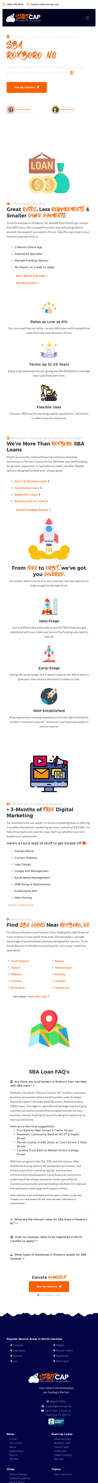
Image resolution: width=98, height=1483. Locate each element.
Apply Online (16, 1451)
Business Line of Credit (30, 501)
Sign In (13, 1455)
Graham (60, 981)
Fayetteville (62, 1355)
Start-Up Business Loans (31, 481)
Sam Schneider (23, 109)
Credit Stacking (63, 1455)
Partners (14, 1459)
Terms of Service (18, 1474)
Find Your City (31, 996)
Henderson (62, 987)
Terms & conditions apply (21, 904)
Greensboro (19, 1350)
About (12, 1447)
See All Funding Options (33, 509)
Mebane (16, 974)
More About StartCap (31, 275)
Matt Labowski (67, 109)
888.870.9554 (58, 1401)
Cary (15, 1361)
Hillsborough (63, 967)
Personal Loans (62, 1439)
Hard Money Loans (27, 488)
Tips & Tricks (15, 1443)
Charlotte (18, 1345)
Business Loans (62, 1443)
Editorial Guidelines (19, 1478)
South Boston (20, 961)
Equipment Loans (26, 494)
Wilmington (62, 1361)
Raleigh (60, 1345)
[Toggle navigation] (87, 17)
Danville (60, 974)
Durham (16, 981)
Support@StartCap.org (44, 4)
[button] (49, 1084)
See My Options (26, 87)
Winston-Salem (64, 1350)
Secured (58, 1459)
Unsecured (60, 1451)
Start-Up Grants (63, 1474)
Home (12, 1439)
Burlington (18, 987)
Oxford (15, 967)
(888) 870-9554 (15, 4)
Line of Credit (61, 1447)
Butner (59, 961)
